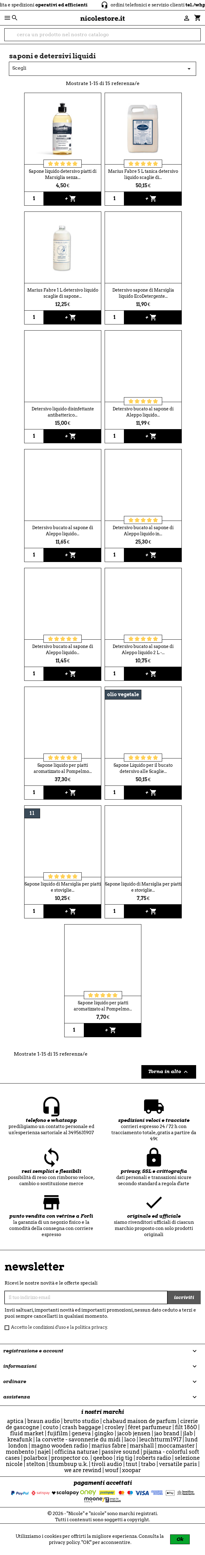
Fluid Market (27, 1433)
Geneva (81, 1433)
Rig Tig (124, 1458)
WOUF (111, 1470)
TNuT (131, 1464)
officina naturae (76, 1451)
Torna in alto (168, 1072)
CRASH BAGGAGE (81, 1427)
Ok (180, 1539)
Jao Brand (166, 1433)
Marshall (142, 1445)
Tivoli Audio (106, 1464)
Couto (50, 1427)
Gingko (104, 1433)
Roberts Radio (153, 1458)
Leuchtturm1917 (160, 1439)
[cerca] (102, 35)
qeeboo (103, 1458)
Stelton (35, 1464)
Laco (130, 1439)
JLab (188, 1433)
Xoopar (131, 1470)
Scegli (102, 68)
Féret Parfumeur (149, 1427)
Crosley (114, 1427)
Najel (44, 1451)
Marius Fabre (108, 1445)
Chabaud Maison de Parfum (140, 1421)
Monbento (20, 1451)
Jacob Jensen (134, 1433)
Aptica (15, 1421)
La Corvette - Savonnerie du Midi (78, 1439)
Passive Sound (121, 1451)
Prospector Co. (70, 1458)
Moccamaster (176, 1445)
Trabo (148, 1464)
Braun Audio (43, 1421)
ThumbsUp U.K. (68, 1464)
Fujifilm (57, 1433)
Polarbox (35, 1458)
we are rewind (82, 1470)
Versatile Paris (178, 1464)
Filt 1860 (186, 1427)
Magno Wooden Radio (59, 1445)
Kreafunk (19, 1439)
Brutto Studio (81, 1421)
